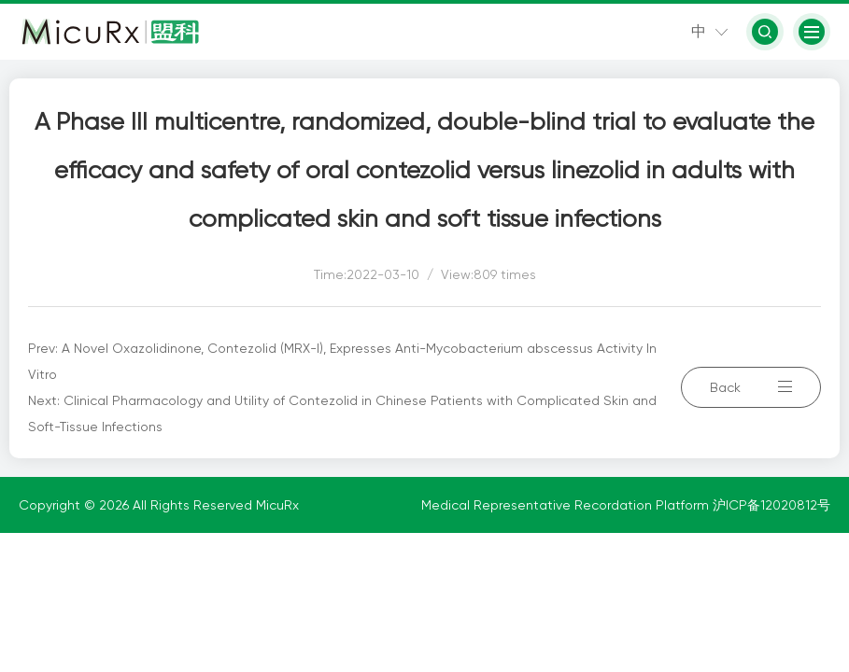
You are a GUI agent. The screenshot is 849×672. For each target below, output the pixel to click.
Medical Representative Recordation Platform (567, 504)
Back (751, 387)
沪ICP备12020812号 (771, 504)
